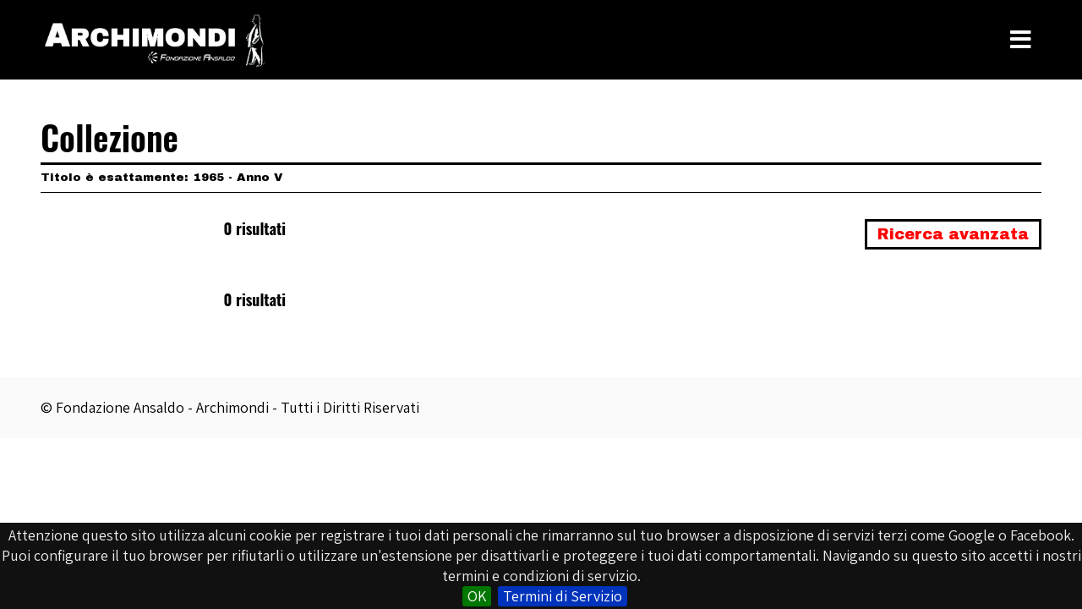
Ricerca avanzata (953, 234)
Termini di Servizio (562, 596)
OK (476, 596)
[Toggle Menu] (1020, 40)
